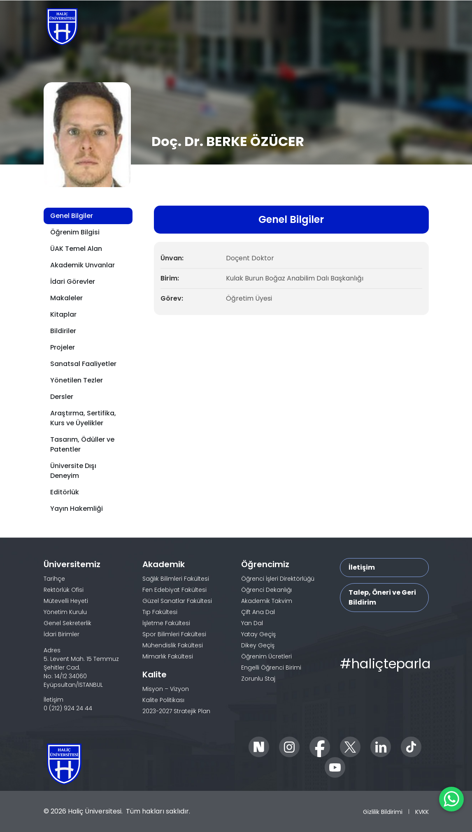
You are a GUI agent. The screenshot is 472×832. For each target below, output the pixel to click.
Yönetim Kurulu (65, 612)
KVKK (422, 812)
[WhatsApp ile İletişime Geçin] (451, 799)
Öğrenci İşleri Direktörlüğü (277, 579)
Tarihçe (54, 579)
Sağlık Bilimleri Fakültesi (175, 579)
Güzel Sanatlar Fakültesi (177, 601)
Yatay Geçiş (258, 634)
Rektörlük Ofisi (64, 590)
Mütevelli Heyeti (66, 601)
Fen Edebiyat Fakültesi (174, 590)
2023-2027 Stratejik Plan (176, 711)
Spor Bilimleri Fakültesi (174, 634)
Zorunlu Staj (258, 678)
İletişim (362, 567)
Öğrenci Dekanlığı (266, 590)
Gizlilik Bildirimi (382, 812)
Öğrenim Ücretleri (266, 656)
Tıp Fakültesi (159, 612)
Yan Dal (252, 623)
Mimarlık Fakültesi (167, 656)
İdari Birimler (61, 634)
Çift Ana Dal (258, 612)
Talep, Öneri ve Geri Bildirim (382, 597)
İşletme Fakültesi (166, 623)
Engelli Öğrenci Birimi (271, 667)
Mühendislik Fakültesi (172, 645)
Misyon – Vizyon (165, 689)
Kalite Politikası (163, 700)
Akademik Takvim (266, 601)
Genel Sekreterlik (67, 623)
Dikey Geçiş (257, 645)
